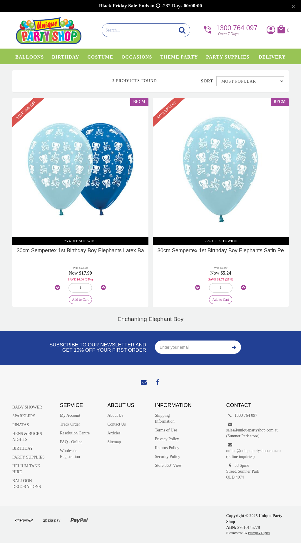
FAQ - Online (71, 442)
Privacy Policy (167, 439)
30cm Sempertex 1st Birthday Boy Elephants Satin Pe (221, 250)
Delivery (272, 56)
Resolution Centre (75, 433)
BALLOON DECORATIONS (26, 484)
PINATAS (20, 425)
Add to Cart (80, 300)
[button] (282, 30)
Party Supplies (227, 56)
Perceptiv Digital (259, 532)
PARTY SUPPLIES (28, 457)
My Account (70, 415)
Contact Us (116, 424)
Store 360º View (168, 465)
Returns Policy (167, 448)
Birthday (65, 56)
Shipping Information (165, 418)
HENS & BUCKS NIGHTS (27, 436)
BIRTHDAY (22, 448)
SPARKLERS (23, 416)
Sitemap (114, 442)
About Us (115, 415)
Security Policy (167, 456)
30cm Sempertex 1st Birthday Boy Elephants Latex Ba (80, 250)
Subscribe (234, 347)
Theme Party (179, 56)
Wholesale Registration (70, 454)
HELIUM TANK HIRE (26, 469)
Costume (100, 56)
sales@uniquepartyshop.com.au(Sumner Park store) (245, 429)
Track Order (70, 424)
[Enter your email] (191, 347)
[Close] (293, 6)
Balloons (29, 56)
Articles (113, 433)
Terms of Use (166, 430)
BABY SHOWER (27, 407)
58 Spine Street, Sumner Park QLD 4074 (242, 471)
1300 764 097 (230, 29)
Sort (206, 81)
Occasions (136, 56)
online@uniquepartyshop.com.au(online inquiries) (245, 450)
